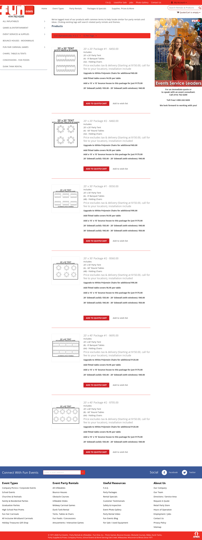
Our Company (160, 488)
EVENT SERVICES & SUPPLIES (16, 34)
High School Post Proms (13, 509)
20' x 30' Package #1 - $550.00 (100, 186)
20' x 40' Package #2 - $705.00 (100, 402)
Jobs (131, 2)
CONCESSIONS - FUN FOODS (16, 60)
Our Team (158, 492)
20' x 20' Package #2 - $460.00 (100, 121)
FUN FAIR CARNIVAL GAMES (15, 47)
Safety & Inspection (112, 505)
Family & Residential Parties (15, 501)
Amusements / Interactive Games (68, 522)
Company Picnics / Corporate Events (19, 488)
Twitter (189, 472)
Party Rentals (75, 8)
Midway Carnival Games (64, 505)
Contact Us (156, 2)
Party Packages (110, 492)
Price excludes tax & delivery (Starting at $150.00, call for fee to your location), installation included (116, 139)
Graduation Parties (11, 505)
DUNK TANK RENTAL (12, 66)
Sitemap (157, 527)
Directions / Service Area (165, 496)
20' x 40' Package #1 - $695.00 (100, 335)
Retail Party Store (162, 505)
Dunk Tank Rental (61, 509)
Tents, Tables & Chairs (63, 514)
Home (44, 8)
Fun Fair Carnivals (10, 514)
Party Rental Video (111, 514)
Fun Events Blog (110, 518)
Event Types (58, 8)
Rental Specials (110, 496)
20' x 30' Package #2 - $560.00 (100, 258)
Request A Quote (161, 501)
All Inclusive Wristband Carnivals (17, 518)
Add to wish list (120, 103)
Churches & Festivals (12, 496)
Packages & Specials (96, 8)
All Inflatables (59, 488)
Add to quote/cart (96, 103)
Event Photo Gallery (112, 509)
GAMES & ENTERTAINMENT (15, 27)
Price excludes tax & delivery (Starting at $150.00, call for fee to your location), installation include (116, 67)
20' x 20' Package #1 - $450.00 (100, 48)
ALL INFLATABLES (11, 21)
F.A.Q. (108, 2)
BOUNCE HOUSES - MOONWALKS (18, 40)
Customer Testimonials (114, 501)
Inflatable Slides (60, 501)
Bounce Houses (60, 492)
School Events (8, 492)
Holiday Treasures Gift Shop (15, 522)
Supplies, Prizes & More (123, 8)
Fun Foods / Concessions (64, 518)
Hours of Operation (163, 509)
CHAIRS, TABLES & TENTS (14, 53)
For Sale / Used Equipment (115, 522)
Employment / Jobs (162, 514)
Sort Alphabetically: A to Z (67, 35)
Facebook (170, 472)
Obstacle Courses (61, 496)
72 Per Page (90, 35)
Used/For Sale (120, 2)
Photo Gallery (142, 2)
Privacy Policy (160, 522)
